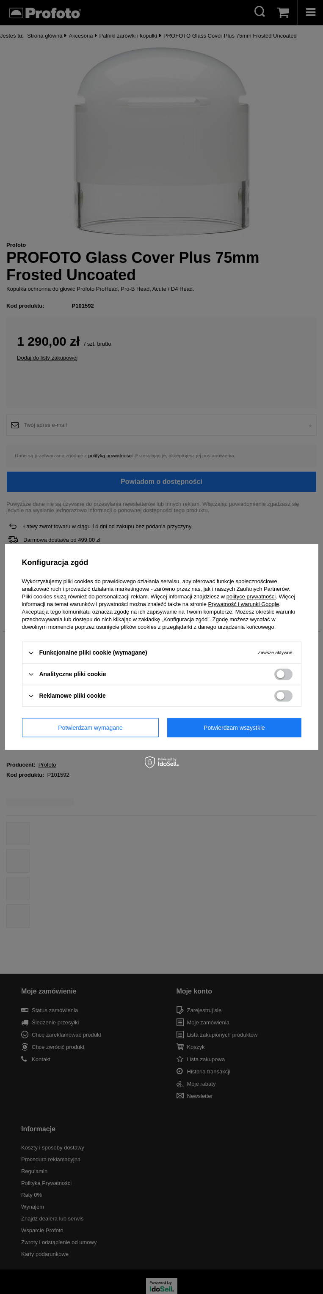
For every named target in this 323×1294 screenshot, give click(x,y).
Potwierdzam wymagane (90, 727)
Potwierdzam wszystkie (234, 727)
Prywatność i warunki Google (243, 604)
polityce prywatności (251, 596)
